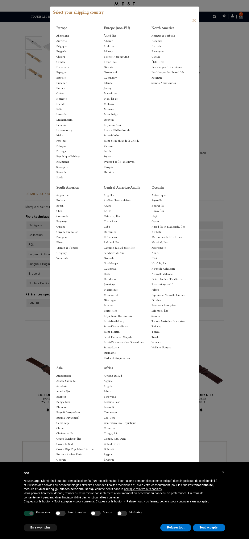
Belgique (61, 46)
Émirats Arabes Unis (69, 454)
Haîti (107, 274)
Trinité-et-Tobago (67, 247)
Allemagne (62, 35)
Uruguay (61, 253)
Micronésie (159, 247)
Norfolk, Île (159, 263)
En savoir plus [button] (40, 527)
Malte (59, 135)
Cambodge (62, 423)
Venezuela (62, 258)
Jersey (107, 88)
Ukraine (109, 172)
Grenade (109, 258)
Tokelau (156, 326)
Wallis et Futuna (161, 347)
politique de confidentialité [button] (200, 480)
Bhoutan (61, 407)
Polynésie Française (163, 305)
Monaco (109, 109)
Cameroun (110, 412)
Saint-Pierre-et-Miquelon (119, 337)
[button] (223, 472)
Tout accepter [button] (209, 527)
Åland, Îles (110, 35)
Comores (109, 428)
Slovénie (61, 172)
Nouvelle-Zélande (162, 274)
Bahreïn (61, 396)
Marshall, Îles (160, 242)
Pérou (59, 242)
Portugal (61, 151)
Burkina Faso (112, 402)
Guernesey (110, 77)
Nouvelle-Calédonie (163, 268)
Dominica (110, 232)
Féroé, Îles (110, 62)
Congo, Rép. (111, 433)
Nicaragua (110, 300)
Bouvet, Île (158, 205)
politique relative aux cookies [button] (143, 489)
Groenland (110, 72)
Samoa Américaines (164, 83)
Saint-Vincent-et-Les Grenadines (124, 342)
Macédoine (110, 93)
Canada (156, 56)
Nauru (155, 253)
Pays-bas (61, 141)
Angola (108, 386)
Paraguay (61, 237)
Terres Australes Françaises (169, 321)
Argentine (62, 195)
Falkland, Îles (112, 242)
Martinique (110, 290)
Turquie (108, 167)
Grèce (59, 93)
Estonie (61, 77)
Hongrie (61, 98)
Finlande (61, 83)
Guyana (60, 226)
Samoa (156, 316)
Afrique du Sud (113, 375)
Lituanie (61, 125)
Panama (108, 305)
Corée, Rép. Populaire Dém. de (75, 449)
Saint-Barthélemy (114, 321)
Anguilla (109, 195)
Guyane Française (67, 232)
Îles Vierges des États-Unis (168, 72)
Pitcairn (156, 300)
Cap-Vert (109, 417)
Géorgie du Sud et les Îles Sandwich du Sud (119, 250)
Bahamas (157, 41)
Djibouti (109, 449)
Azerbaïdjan (63, 391)
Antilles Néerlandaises (117, 200)
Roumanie (62, 162)
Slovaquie (62, 167)
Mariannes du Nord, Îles (167, 237)
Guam (155, 221)
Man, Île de (110, 98)
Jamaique (109, 284)
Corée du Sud (64, 444)
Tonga (155, 332)
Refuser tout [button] (175, 527)
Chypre (60, 56)
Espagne (61, 72)
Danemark (62, 67)
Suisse (107, 156)
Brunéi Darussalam (68, 412)
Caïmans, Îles (112, 216)
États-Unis (158, 62)
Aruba (107, 205)
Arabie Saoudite (65, 381)
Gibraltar (109, 67)
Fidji (154, 216)
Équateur (61, 221)
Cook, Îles (158, 211)
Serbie (107, 151)
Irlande (60, 104)
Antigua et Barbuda (163, 35)
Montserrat (111, 295)
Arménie (61, 386)
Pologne (61, 146)
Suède (59, 177)
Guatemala (110, 268)
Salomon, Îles (160, 311)
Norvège (109, 120)
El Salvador (110, 237)
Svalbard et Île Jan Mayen (119, 162)
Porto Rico (110, 311)
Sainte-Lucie (111, 347)
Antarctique (159, 195)
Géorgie (61, 460)
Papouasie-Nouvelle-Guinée (168, 295)
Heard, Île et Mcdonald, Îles (168, 226)
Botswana (110, 396)
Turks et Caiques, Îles (117, 358)
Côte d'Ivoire (112, 444)
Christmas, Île (64, 433)
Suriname (110, 353)
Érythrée (109, 460)
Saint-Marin (111, 135)
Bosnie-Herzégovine (116, 56)
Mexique (157, 77)
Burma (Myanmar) (67, 417)
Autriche (61, 41)
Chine (59, 428)
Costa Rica (110, 221)
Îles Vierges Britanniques (167, 67)
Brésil (59, 205)
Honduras (110, 279)
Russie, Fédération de (117, 130)
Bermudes (158, 51)
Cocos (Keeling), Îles (68, 438)
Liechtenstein (64, 120)
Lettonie (61, 114)
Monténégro (111, 114)
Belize (107, 211)
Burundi (109, 407)
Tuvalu (155, 337)
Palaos (155, 290)
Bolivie (60, 200)
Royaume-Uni (112, 125)
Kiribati (156, 232)
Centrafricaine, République (120, 423)
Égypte (108, 454)
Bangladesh (63, 402)
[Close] (194, 20)
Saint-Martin (112, 332)
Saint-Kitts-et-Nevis (116, 326)
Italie (59, 109)
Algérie (108, 381)
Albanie (108, 41)
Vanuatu (156, 342)
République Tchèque (68, 156)
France (60, 88)
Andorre (109, 46)
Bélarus (108, 51)
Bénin (107, 391)
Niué (154, 258)
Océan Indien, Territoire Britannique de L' (167, 282)
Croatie (60, 62)
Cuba (107, 226)
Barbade (156, 46)
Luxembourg (64, 130)
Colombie (62, 216)
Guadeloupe (111, 263)
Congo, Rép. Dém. (115, 438)
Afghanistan (63, 375)
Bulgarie (61, 51)
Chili (59, 211)
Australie (157, 200)
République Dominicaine (119, 316)
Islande (108, 83)
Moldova (109, 104)
